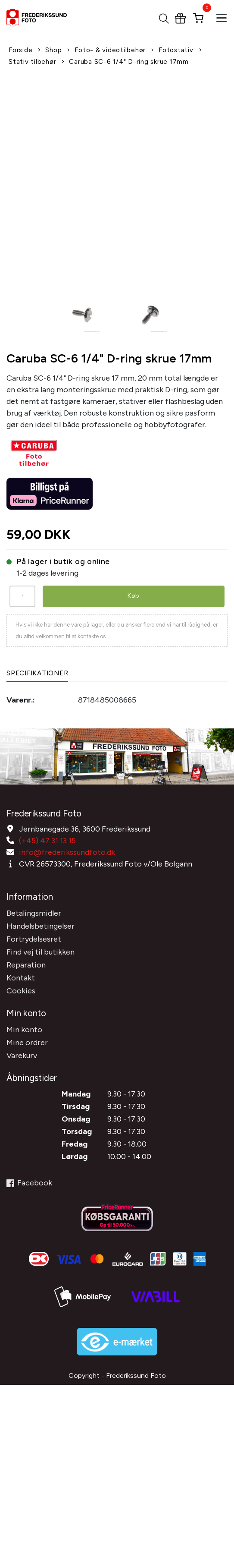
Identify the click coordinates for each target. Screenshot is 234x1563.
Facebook (29, 1183)
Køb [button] (134, 595)
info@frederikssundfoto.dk (67, 852)
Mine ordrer (27, 1042)
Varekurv (21, 1055)
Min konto (24, 1029)
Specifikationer (37, 673)
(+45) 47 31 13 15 (47, 840)
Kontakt (20, 978)
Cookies (20, 991)
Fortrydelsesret (33, 939)
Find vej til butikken (40, 952)
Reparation (26, 965)
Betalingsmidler (33, 913)
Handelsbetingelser (40, 926)
